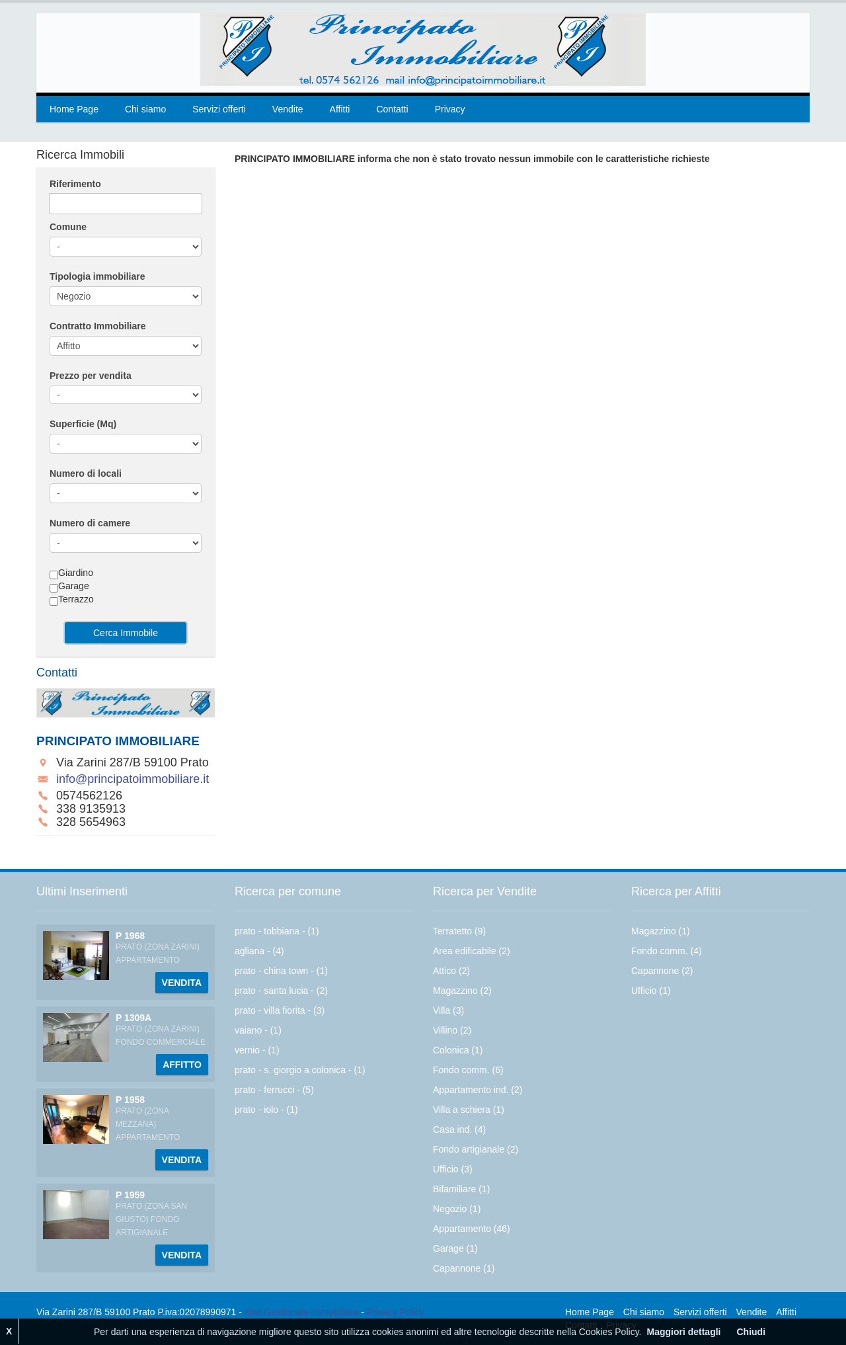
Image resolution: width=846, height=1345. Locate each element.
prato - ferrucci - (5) (274, 1089)
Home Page (74, 109)
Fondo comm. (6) (468, 1070)
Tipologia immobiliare (97, 276)
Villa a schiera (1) (468, 1109)
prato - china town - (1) (281, 970)
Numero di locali (86, 473)
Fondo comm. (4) (666, 951)
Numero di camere (90, 523)
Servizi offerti (219, 109)
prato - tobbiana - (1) (277, 931)
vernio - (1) (257, 1050)
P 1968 (130, 935)
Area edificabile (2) (471, 951)
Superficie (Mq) (83, 424)
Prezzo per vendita (91, 375)
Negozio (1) (457, 1208)
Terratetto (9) (459, 931)
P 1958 (130, 1099)
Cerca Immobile (125, 633)
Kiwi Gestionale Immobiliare (302, 1312)
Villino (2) (452, 1030)
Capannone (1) (463, 1268)
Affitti (340, 109)
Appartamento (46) (471, 1228)
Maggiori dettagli (683, 1331)
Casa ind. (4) (459, 1129)
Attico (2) (451, 970)
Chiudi (750, 1331)
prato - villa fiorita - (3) (280, 1010)
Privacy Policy (395, 1312)
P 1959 (130, 1195)
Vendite (287, 109)
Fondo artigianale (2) (475, 1149)
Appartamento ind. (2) (477, 1089)
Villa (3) (448, 1010)
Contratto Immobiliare (97, 326)
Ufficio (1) (651, 990)
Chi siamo (145, 109)
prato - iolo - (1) (266, 1109)
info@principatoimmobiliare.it (132, 779)
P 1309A (133, 1017)
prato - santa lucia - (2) (281, 990)
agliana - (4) (259, 951)
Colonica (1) (457, 1050)
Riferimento (75, 184)
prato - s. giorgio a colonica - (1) (300, 1070)
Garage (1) (455, 1248)
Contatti (392, 109)
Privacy (450, 109)
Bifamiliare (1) (461, 1189)
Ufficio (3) (453, 1169)
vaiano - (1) (258, 1030)
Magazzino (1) (660, 931)
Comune (68, 227)
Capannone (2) (662, 970)
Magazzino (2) (462, 990)
